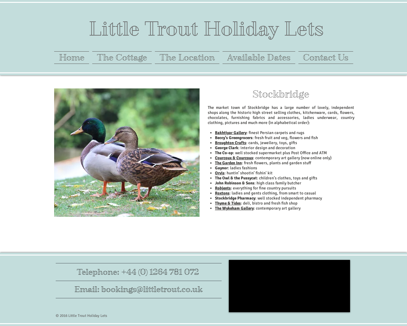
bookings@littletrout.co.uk (152, 289)
